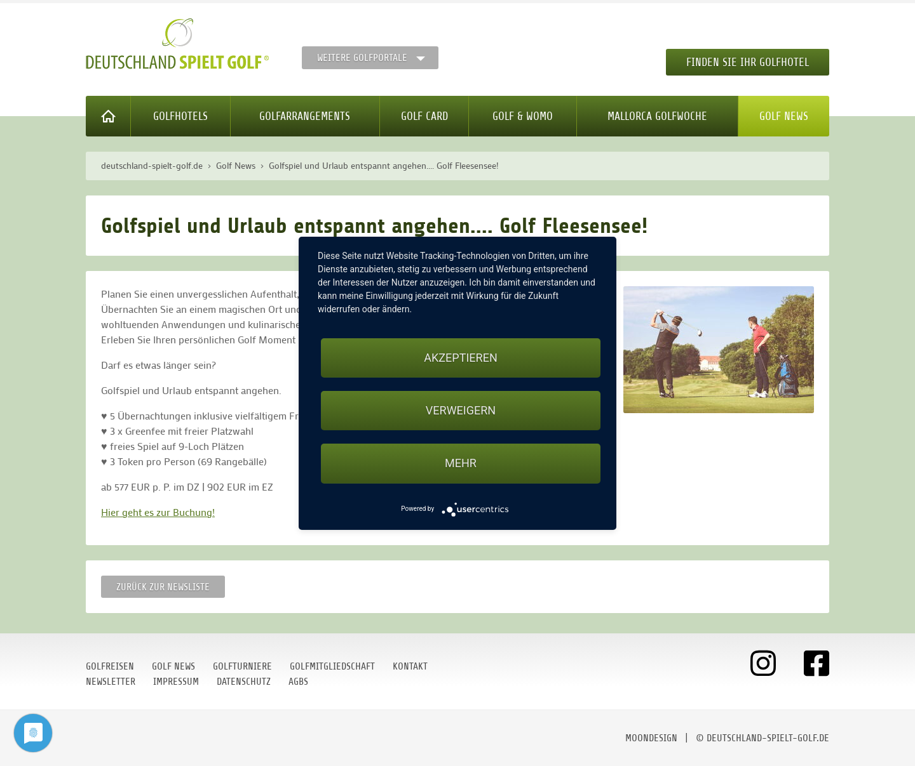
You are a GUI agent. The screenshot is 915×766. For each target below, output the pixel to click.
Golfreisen (110, 666)
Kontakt (410, 666)
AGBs (298, 681)
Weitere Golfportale (362, 57)
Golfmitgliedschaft (332, 666)
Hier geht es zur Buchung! (158, 511)
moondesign (651, 738)
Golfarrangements (304, 116)
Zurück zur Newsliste (163, 587)
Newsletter (110, 681)
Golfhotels (180, 116)
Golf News (783, 116)
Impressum (176, 681)
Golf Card (424, 116)
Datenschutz (244, 681)
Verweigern (461, 410)
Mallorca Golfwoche (657, 116)
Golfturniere (242, 666)
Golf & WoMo (522, 116)
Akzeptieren (460, 357)
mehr (461, 463)
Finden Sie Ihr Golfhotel (747, 62)
